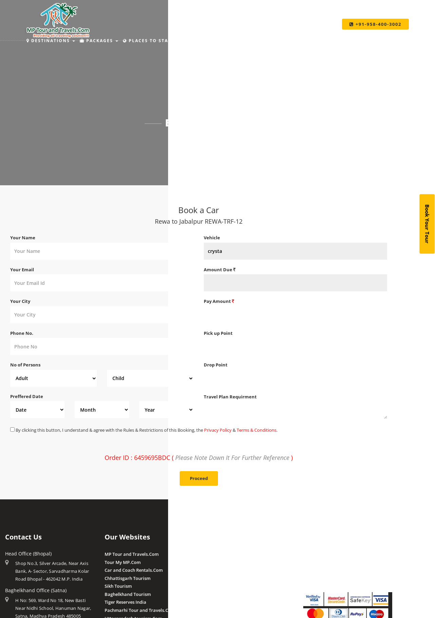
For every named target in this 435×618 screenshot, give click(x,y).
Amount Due (220, 270)
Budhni (211, 562)
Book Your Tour (427, 224)
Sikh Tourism (118, 586)
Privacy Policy (218, 430)
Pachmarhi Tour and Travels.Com (140, 610)
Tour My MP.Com (123, 562)
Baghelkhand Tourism (128, 594)
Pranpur (212, 570)
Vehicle (212, 238)
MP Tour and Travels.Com (132, 554)
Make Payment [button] (260, 41)
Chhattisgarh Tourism (127, 578)
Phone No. (21, 333)
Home (184, 141)
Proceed (199, 478)
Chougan (213, 578)
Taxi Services (313, 41)
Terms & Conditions (256, 430)
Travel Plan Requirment (230, 397)
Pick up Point (218, 333)
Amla (209, 554)
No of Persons (25, 365)
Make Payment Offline (326, 562)
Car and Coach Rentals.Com (134, 570)
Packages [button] (99, 41)
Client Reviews (219, 609)
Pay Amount (219, 301)
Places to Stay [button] (149, 41)
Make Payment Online (326, 554)
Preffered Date (26, 396)
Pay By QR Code (319, 570)
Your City (20, 301)
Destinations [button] (50, 41)
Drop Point (216, 365)
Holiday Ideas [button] (205, 41)
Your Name (22, 238)
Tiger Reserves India (125, 602)
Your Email (22, 270)
